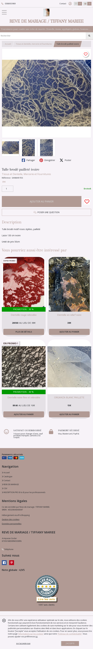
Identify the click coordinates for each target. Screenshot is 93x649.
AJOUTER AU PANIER (42, 201)
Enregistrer (47, 160)
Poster (65, 160)
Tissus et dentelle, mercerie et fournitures (34, 44)
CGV (4, 488)
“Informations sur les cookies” (31, 634)
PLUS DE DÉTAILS (24, 331)
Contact (62, 3)
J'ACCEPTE (70, 643)
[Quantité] (7, 189)
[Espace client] (70, 3)
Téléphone (7, 549)
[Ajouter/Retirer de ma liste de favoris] (87, 201)
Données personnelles (11, 523)
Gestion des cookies (10, 519)
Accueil (8, 44)
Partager (28, 160)
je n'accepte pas (23, 643)
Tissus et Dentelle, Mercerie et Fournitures (26, 174)
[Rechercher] (89, 35)
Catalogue (7, 476)
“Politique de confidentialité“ (69, 634)
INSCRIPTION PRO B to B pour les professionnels (23, 492)
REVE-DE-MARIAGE (10, 484)
